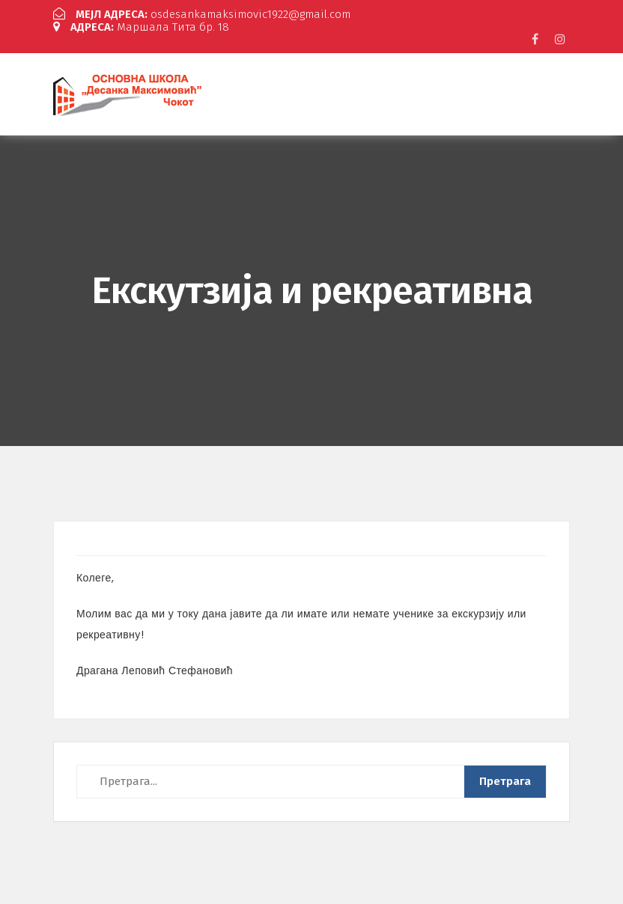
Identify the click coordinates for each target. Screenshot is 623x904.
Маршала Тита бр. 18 (141, 27)
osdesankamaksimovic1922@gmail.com (201, 14)
